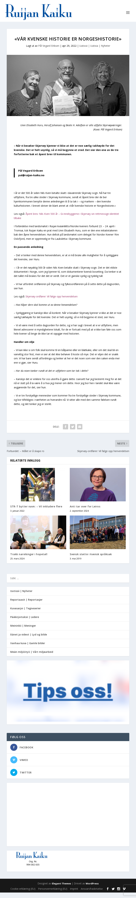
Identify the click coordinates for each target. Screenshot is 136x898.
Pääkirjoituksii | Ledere (24, 622)
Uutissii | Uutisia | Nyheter (94, 51)
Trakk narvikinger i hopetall (28, 559)
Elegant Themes (61, 889)
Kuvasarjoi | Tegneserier (25, 613)
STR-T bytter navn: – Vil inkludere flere (36, 512)
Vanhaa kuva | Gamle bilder (27, 648)
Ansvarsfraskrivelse (92, 894)
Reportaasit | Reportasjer (26, 605)
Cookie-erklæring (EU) (22, 894)
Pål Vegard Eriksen (48, 51)
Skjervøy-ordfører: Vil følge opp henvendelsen (52, 302)
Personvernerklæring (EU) (52, 894)
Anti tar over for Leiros (85, 512)
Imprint (74, 894)
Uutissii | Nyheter (21, 596)
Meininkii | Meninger (23, 631)
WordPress (92, 889)
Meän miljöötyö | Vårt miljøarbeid (31, 657)
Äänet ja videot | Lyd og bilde (28, 640)
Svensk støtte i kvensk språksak (91, 559)
